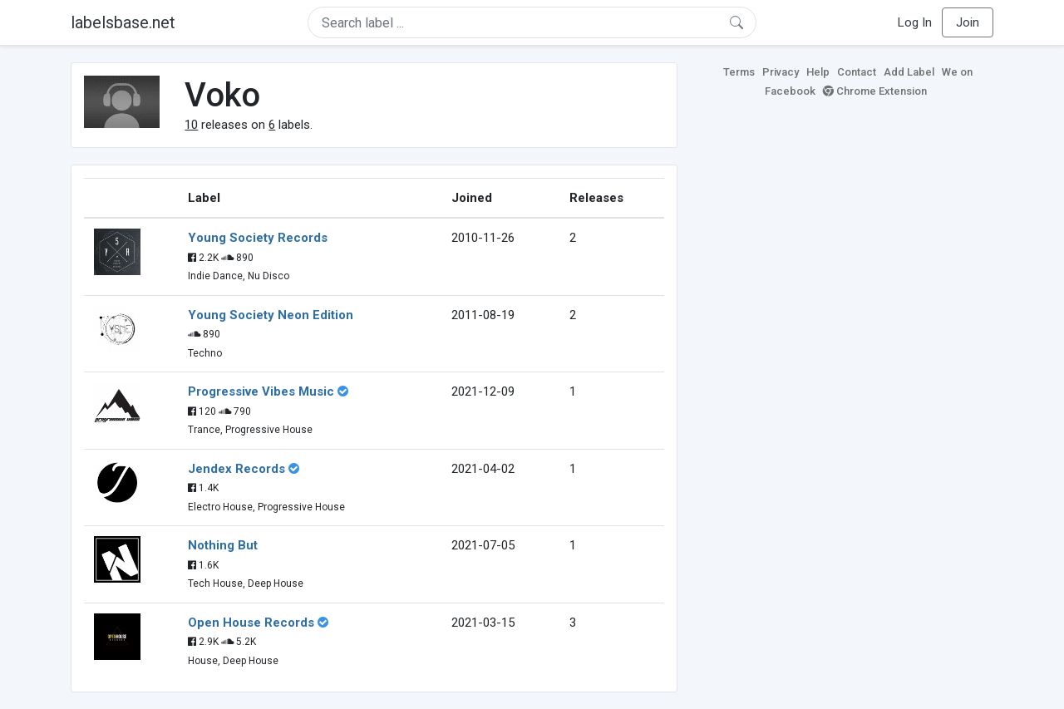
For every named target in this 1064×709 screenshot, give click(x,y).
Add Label (909, 72)
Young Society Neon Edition (270, 315)
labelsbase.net (123, 22)
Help (818, 72)
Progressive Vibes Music (261, 391)
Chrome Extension (875, 91)
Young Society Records (258, 237)
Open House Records (251, 622)
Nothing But (223, 545)
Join (967, 22)
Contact (856, 72)
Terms (739, 72)
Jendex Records (236, 468)
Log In (915, 22)
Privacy (780, 72)
